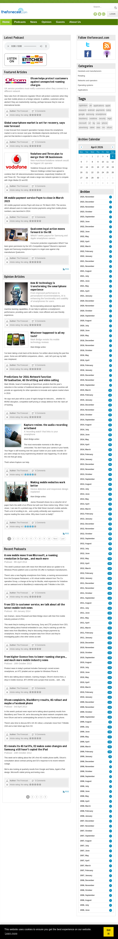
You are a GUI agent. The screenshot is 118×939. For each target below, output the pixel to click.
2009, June (85, 732)
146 (109, 707)
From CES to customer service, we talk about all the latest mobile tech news (34, 606)
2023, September (87, 217)
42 (110, 420)
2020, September (87, 316)
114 (109, 677)
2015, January (86, 400)
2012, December (87, 524)
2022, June (85, 232)
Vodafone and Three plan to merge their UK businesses (46, 155)
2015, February (86, 395)
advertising (83, 127)
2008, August (86, 781)
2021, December (87, 261)
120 (109, 613)
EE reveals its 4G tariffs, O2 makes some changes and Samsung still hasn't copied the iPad (35, 747)
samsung (90, 114)
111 (109, 662)
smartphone (101, 114)
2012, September (87, 539)
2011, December (87, 583)
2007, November (87, 826)
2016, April (84, 360)
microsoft (82, 123)
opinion (83, 105)
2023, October (86, 212)
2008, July (84, 786)
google (82, 114)
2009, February (86, 752)
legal (109, 118)
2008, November (87, 766)
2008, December (87, 761)
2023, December (87, 202)
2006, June (85, 910)
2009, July (84, 727)
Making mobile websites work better (47, 484)
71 (110, 474)
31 (110, 425)
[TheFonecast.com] (14, 11)
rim (103, 127)
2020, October (86, 311)
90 (110, 603)
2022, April (84, 241)
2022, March (85, 246)
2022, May (84, 236)
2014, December (87, 405)
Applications (83, 90)
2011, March (85, 628)
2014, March (85, 449)
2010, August (86, 662)
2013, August (86, 484)
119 (109, 598)
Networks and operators (87, 80)
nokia (108, 110)
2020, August (86, 321)
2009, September (87, 717)
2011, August (86, 603)
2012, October (86, 534)
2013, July (84, 489)
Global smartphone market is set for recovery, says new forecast (34, 124)
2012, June (85, 553)
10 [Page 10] (49, 539)
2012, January (86, 578)
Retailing (81, 76)
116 (109, 638)
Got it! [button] (109, 932)
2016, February (86, 365)
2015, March (85, 390)
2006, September (87, 895)
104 (109, 687)
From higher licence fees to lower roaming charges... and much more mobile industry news (35, 658)
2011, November (87, 588)
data (98, 127)
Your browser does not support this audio (27, 46)
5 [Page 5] (26, 539)
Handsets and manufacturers (89, 71)
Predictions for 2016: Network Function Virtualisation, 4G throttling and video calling (31, 378)
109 (109, 588)
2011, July (84, 608)
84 (110, 459)
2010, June (85, 672)
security (102, 118)
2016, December (87, 340)
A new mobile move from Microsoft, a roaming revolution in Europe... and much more (31, 556)
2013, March (85, 509)
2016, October (86, 350)
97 (110, 514)
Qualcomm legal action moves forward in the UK (47, 230)
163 (109, 747)
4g (94, 123)
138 (109, 633)
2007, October (86, 831)
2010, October (86, 652)
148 (109, 717)
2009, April (84, 742)
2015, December (87, 375)
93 (110, 722)
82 (110, 623)
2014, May (84, 439)
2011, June (85, 613)
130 (109, 593)
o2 (89, 123)
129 (109, 578)
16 (110, 390)
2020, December (87, 301)
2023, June (85, 222)
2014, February (86, 454)
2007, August (86, 841)
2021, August (86, 271)
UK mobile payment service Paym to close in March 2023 (34, 199)
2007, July (84, 846)
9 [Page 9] (44, 539)
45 (110, 410)
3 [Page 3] (18, 539)
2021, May (84, 286)
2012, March (85, 568)
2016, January (86, 370)
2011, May (84, 618)
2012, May (84, 558)
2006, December (87, 880)
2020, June (85, 330)
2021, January (86, 296)
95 (110, 519)
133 (109, 559)
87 (110, 529)
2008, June (85, 791)
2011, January (86, 638)
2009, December (87, 702)
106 (109, 583)
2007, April (84, 861)
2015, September (87, 385)
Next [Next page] (55, 539)
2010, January (86, 697)
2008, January (86, 816)
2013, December (87, 464)
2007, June (85, 851)
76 (110, 479)
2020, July (84, 326)
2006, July (84, 905)
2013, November (87, 469)
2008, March (85, 806)
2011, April (84, 623)
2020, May (84, 335)
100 (109, 563)
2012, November (87, 529)
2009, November (87, 707)
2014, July (84, 430)
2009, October (86, 712)
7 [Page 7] (35, 539)
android (91, 110)
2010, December (87, 643)
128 (109, 672)
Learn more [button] (11, 933)
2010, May (84, 677)
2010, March (85, 687)
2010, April (84, 682)
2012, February (86, 573)
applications (98, 105)
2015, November (87, 380)
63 (110, 450)
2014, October (86, 415)
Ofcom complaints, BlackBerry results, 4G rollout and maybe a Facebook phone (35, 701)
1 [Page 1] (9, 539)
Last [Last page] (63, 539)
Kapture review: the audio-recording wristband (46, 426)
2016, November (87, 345)
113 (109, 573)
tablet (92, 127)
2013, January (86, 519)
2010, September (87, 657)
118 (109, 643)
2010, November (87, 647)
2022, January (86, 256)
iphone (104, 123)
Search (116, 8)
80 (110, 554)
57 (110, 484)
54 (110, 415)
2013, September (87, 479)
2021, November (87, 266)
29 (110, 757)
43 (110, 430)
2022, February (86, 251)
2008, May (84, 796)
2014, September (87, 420)
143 (109, 697)
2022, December (87, 227)
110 (109, 568)
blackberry (83, 118)
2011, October (86, 593)
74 (110, 504)
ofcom (109, 127)
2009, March (85, 747)
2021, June (85, 281)
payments (100, 110)
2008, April (84, 801)
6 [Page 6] (31, 539)
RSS (67, 269)
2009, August (86, 722)
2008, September (87, 776)
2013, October (86, 474)
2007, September (87, 836)
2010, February (86, 692)
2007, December (87, 821)
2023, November (87, 207)
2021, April (84, 291)
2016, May (84, 355)
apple (108, 105)
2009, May (84, 737)
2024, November (87, 197)
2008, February (86, 811)
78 (110, 454)
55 (110, 445)
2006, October (86, 890)
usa (98, 123)
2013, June (85, 494)
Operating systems (85, 85)
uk (90, 105)
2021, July (84, 276)
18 (110, 395)
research (82, 110)
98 (110, 534)
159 (109, 727)
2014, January (86, 459)
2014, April (84, 444)
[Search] (103, 6)
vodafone (93, 118)
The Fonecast (22, 111)
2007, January (86, 875)
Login (112, 14)
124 (109, 608)
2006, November (87, 885)
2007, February (86, 870)
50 (110, 435)
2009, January (86, 756)
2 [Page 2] (13, 539)
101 (109, 628)
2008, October (86, 771)
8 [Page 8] (39, 539)
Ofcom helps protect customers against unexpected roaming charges (49, 81)
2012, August (86, 544)
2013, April (84, 504)
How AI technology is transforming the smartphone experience (48, 286)
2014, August (86, 425)
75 (110, 489)
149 (109, 712)
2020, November (87, 306)
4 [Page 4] (22, 539)
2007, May (84, 856)
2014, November (87, 410)
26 (110, 400)
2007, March (85, 866)
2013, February (86, 514)
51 (110, 440)
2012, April (84, 563)
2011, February (86, 633)
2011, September (87, 598)
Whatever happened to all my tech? (47, 334)
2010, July (84, 667)
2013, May (84, 499)
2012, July (84, 549)
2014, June (85, 435)
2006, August (86, 900)
